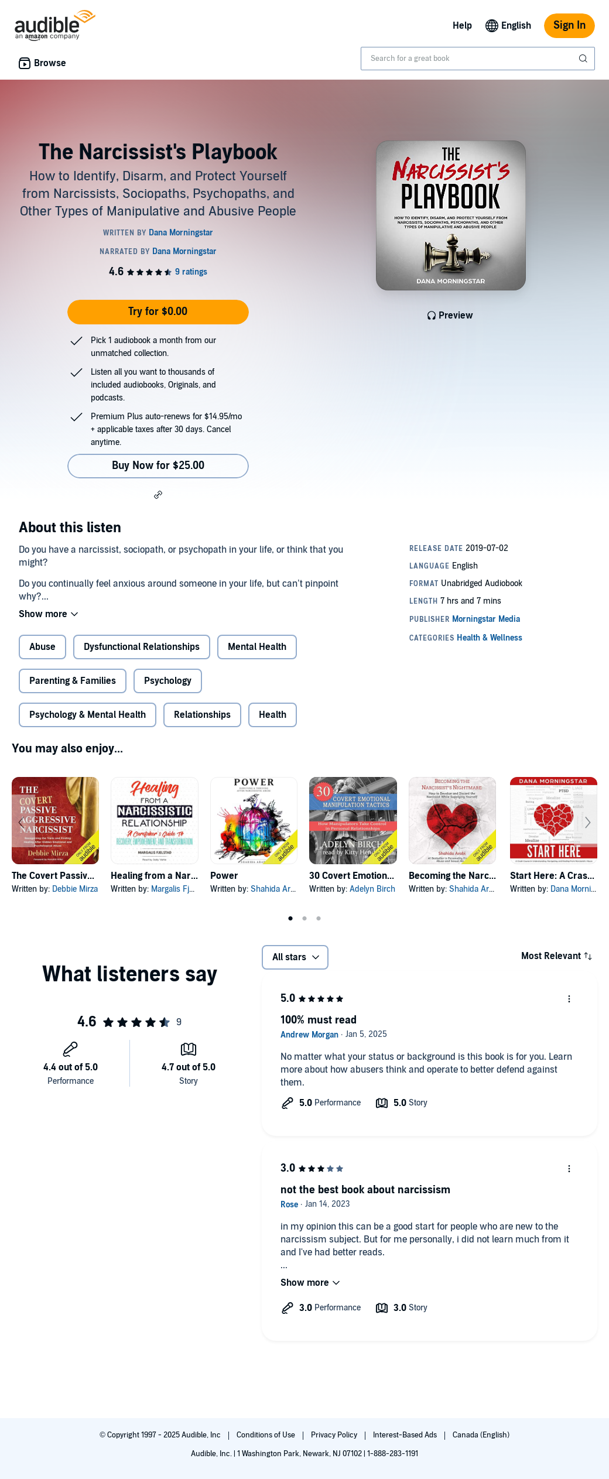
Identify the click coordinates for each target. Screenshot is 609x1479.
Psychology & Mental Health (87, 715)
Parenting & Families (72, 681)
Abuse (42, 647)
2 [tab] (304, 919)
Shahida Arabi (276, 889)
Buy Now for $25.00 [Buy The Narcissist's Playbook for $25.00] (158, 466)
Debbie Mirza (75, 889)
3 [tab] (318, 919)
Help (462, 26)
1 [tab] (290, 919)
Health (272, 715)
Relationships (202, 715)
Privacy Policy (335, 1435)
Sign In (569, 25)
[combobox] (478, 58)
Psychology (167, 681)
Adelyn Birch (372, 889)
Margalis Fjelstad (180, 889)
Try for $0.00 (157, 312)
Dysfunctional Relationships (142, 647)
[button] (158, 494)
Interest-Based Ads (406, 1435)
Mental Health (257, 647)
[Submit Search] (584, 58)
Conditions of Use (267, 1435)
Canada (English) (481, 1435)
